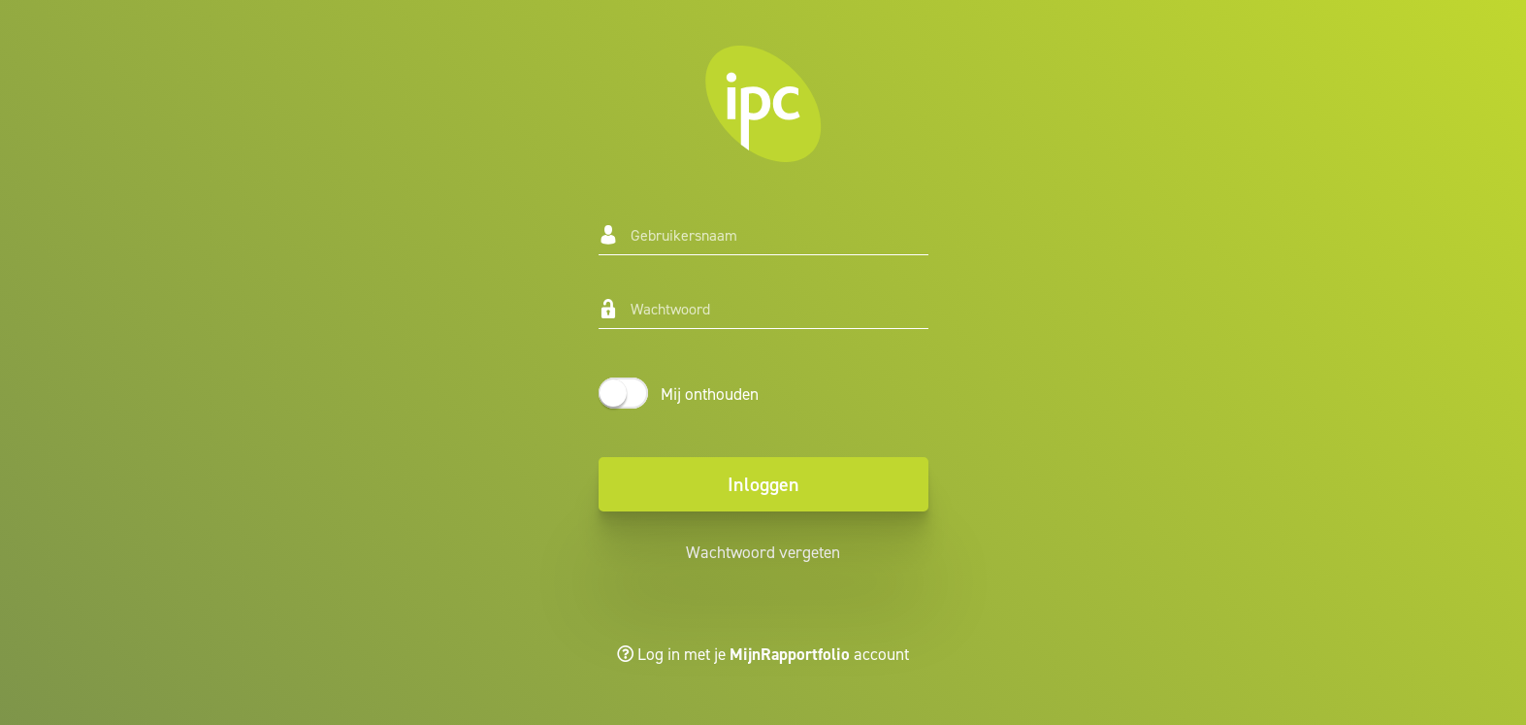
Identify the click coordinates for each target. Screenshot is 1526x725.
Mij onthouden (710, 394)
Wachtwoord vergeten (763, 552)
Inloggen (763, 484)
